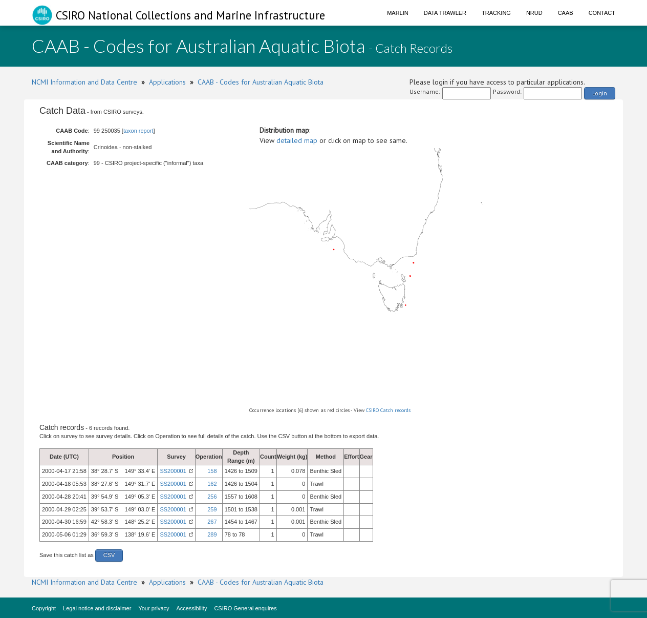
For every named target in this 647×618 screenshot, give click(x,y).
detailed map (296, 140)
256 (212, 496)
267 (212, 522)
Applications (167, 82)
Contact (602, 13)
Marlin (397, 13)
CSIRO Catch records (388, 410)
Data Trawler (445, 13)
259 (212, 509)
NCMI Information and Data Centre (84, 82)
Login (599, 93)
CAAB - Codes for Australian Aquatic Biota (260, 82)
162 (212, 484)
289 (212, 534)
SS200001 (173, 471)
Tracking (496, 13)
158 (212, 471)
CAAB (565, 13)
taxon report (138, 131)
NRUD (534, 13)
